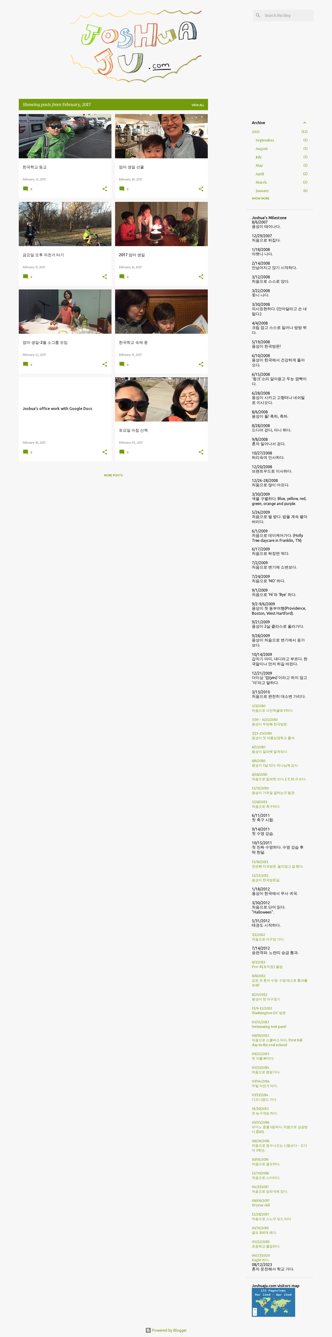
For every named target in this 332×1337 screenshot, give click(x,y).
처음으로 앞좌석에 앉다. (270, 1191)
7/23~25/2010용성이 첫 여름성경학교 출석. (273, 735)
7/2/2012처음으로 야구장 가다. (268, 937)
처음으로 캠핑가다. (266, 1072)
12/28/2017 (260, 1214)
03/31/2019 (260, 1228)
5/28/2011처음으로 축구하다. (266, 804)
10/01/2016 (260, 1159)
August (262, 149)
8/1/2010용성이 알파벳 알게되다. (270, 749)
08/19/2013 (260, 1035)
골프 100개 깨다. (264, 1232)
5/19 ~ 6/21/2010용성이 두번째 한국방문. (270, 721)
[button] (105, 189)
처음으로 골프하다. (266, 1164)
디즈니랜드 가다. (264, 1099)
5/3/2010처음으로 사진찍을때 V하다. (272, 708)
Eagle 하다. (260, 1260)
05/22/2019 (261, 1242)
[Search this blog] (288, 15)
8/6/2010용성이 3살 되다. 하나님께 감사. (275, 763)
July (259, 157)
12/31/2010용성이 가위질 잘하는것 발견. (273, 790)
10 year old (261, 1205)
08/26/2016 (261, 1141)
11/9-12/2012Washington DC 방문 (269, 1010)
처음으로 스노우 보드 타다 (271, 1219)
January (262, 191)
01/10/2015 (260, 1109)
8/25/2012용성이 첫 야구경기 (266, 996)
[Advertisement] (227, 186)
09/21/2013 (260, 1054)
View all (198, 105)
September (265, 140)
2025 (256, 132)
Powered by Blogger (166, 1330)
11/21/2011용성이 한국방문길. (266, 877)
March (261, 182)
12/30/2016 (260, 1173)
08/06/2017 (261, 1200)
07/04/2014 (261, 1081)
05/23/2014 (260, 1067)
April (260, 174)
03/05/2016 (260, 1122)
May (259, 165)
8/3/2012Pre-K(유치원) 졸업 (267, 964)
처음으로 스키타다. (266, 1178)
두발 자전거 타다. (265, 1086)
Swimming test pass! (269, 1026)
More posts (113, 475)
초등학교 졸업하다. (266, 1246)
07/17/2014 (260, 1095)
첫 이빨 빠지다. (263, 1058)
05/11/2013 (260, 1022)
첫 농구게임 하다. (265, 1113)
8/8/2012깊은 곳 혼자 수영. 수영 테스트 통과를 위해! (279, 980)
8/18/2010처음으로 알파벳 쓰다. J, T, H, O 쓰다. (279, 776)
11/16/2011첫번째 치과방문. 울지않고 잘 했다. (277, 864)
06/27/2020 (261, 1255)
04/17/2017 (260, 1187)
